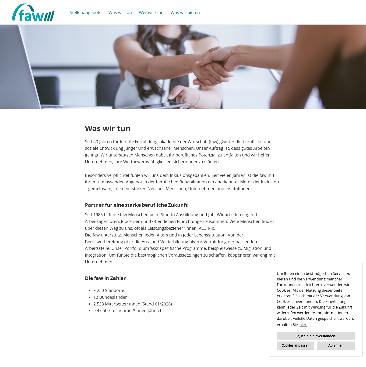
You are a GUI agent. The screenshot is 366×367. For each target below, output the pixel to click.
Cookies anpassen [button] (296, 345)
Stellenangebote (86, 12)
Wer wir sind (151, 12)
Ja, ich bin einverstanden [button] (315, 336)
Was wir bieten (185, 12)
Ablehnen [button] (336, 345)
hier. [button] (303, 324)
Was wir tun (120, 12)
